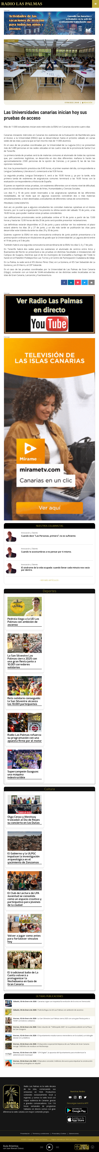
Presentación (25, 1133)
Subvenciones (74, 1133)
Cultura (11, 41)
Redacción (88, 102)
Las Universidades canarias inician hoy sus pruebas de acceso (45, 115)
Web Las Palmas (71, 1139)
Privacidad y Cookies (59, 1133)
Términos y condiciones (40, 1133)
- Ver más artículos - (49, 580)
